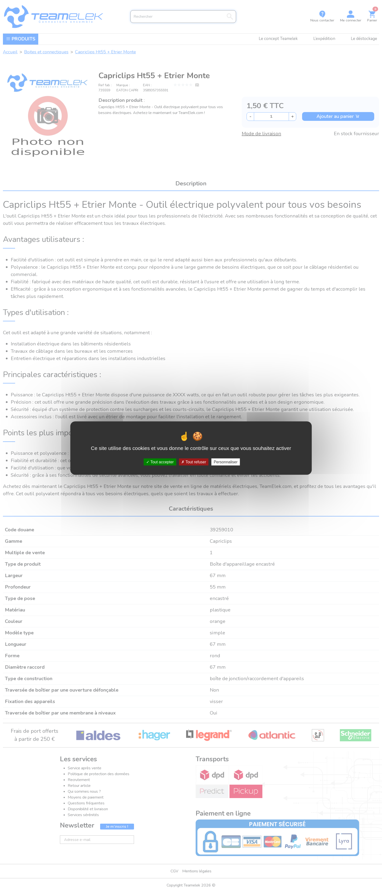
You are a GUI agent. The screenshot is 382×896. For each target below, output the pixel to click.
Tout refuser (193, 462)
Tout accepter (160, 462)
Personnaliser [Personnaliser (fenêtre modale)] (226, 462)
